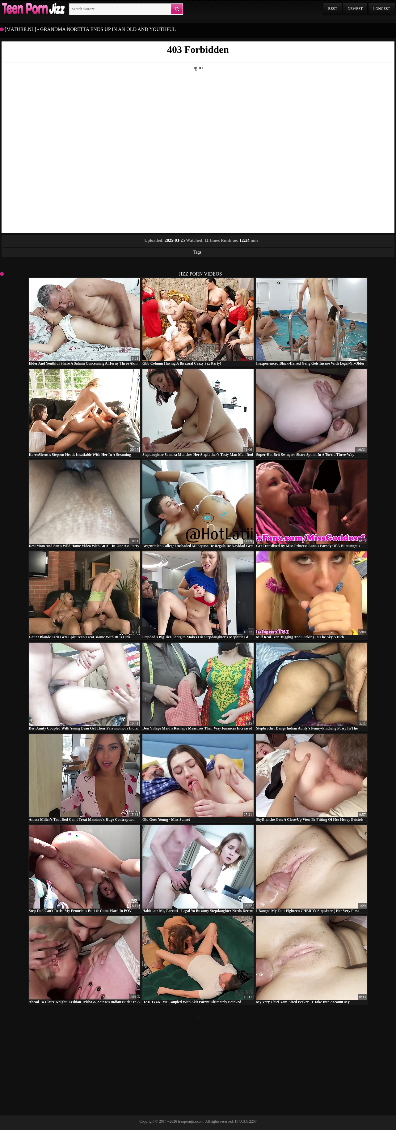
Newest (355, 8)
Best (332, 8)
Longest (381, 8)
